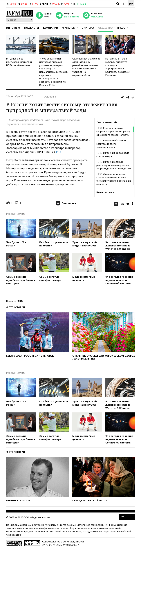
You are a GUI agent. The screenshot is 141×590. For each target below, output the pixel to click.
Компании (50, 27)
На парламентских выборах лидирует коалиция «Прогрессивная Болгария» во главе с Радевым (117, 67)
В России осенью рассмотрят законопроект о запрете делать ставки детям (113, 165)
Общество (105, 27)
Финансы (68, 27)
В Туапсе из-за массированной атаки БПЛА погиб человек (19, 62)
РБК (58, 152)
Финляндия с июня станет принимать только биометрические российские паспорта (113, 179)
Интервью (13, 27)
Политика (87, 27)
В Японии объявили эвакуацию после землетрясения (111, 144)
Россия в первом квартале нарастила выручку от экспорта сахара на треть (113, 131)
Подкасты (31, 27)
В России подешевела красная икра (112, 154)
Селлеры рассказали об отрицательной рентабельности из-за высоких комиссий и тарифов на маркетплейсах (86, 67)
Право (121, 27)
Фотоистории (15, 307)
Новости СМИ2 (14, 301)
